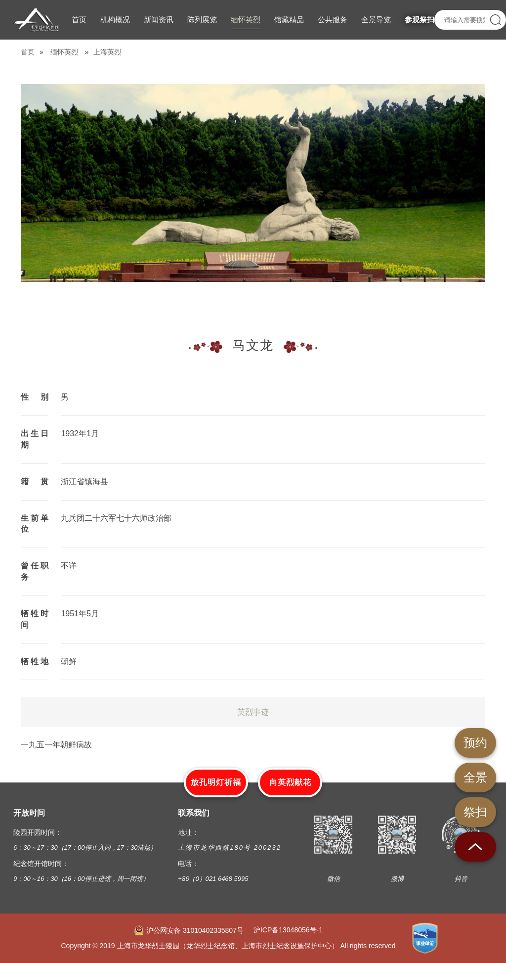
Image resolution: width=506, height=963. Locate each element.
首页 (28, 52)
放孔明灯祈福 (216, 782)
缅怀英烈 (64, 52)
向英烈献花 (290, 782)
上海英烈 (107, 52)
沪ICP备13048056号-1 (288, 930)
